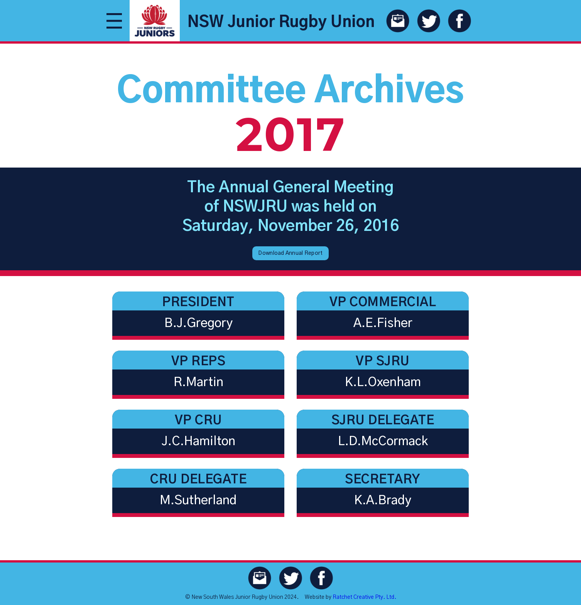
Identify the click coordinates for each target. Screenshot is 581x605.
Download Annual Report (290, 253)
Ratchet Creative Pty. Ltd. (364, 597)
